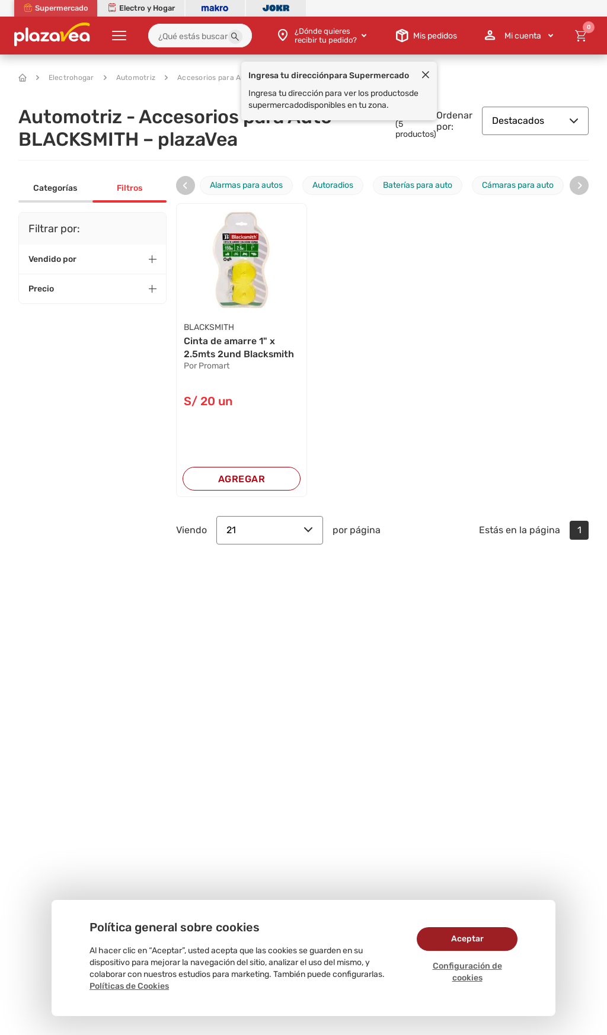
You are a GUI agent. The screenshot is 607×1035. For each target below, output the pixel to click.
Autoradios (332, 185)
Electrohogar (65, 77)
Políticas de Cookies (129, 986)
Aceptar (467, 939)
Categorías (55, 188)
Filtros (129, 188)
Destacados (535, 120)
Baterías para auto (417, 185)
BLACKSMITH (209, 327)
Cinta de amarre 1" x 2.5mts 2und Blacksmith (239, 347)
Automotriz (130, 77)
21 (269, 530)
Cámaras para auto (518, 185)
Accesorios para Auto (209, 77)
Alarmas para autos (246, 185)
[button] (235, 37)
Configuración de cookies (467, 972)
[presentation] (185, 185)
